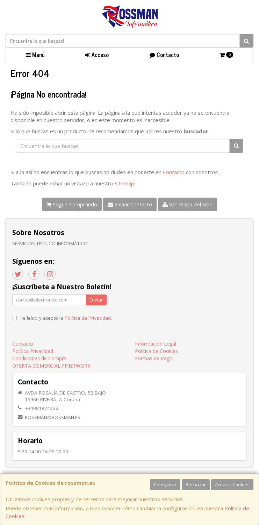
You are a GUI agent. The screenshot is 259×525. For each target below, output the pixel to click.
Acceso (97, 54)
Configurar (165, 484)
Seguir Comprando (71, 204)
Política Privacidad (32, 351)
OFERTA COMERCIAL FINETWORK (51, 365)
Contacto (164, 54)
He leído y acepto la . (66, 318)
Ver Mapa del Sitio (188, 204)
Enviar (96, 300)
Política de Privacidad (88, 318)
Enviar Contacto (130, 204)
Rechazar (196, 484)
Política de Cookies (156, 351)
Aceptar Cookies (232, 484)
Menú (35, 54)
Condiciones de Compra (39, 358)
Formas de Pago (154, 358)
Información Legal (155, 343)
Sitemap (124, 183)
